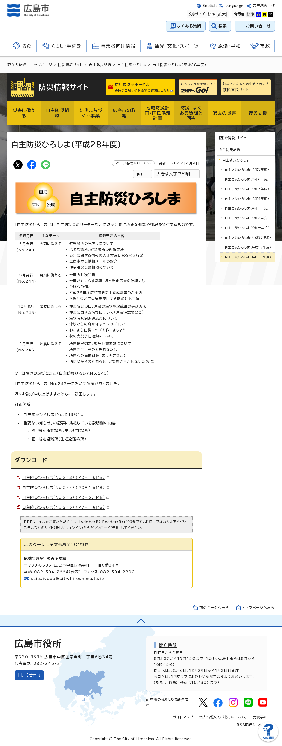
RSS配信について (252, 725)
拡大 (221, 14)
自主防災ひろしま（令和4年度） (247, 198)
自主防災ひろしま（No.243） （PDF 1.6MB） (65, 477)
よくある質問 (189, 26)
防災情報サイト (70, 65)
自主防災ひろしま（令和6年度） (247, 179)
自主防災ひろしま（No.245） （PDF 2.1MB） (65, 497)
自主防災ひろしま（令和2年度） (247, 218)
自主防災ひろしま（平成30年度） (248, 237)
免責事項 (260, 717)
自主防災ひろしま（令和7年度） (247, 169)
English (209, 5)
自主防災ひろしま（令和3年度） (247, 208)
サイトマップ (183, 717)
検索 (223, 26)
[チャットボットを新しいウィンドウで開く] (268, 740)
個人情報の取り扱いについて (223, 717)
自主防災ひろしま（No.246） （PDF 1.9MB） (65, 507)
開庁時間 (168, 645)
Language (234, 6)
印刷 (139, 174)
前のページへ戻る (214, 607)
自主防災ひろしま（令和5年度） (247, 189)
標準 (211, 14)
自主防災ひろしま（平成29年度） (248, 247)
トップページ (41, 65)
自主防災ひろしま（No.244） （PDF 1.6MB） (65, 487)
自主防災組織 (100, 65)
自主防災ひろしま (132, 65)
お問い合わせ (258, 26)
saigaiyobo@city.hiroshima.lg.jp (67, 578)
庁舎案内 (33, 675)
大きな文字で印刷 (173, 174)
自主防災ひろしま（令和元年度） (247, 227)
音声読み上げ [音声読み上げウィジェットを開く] (264, 5)
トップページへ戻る (258, 607)
